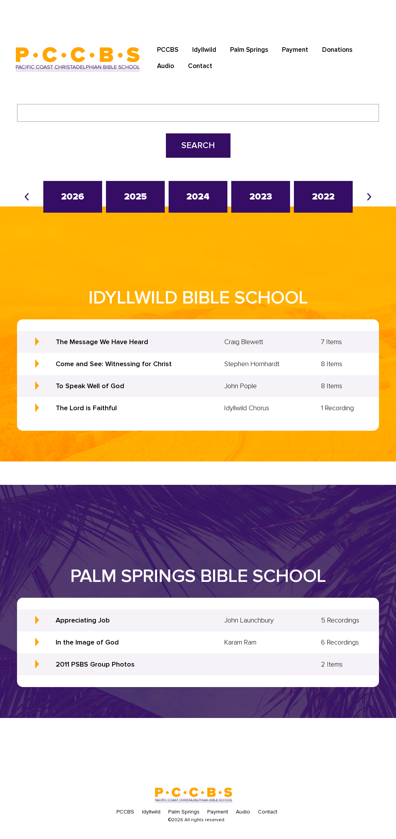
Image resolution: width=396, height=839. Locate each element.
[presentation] (27, 195)
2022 (323, 196)
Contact (200, 66)
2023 (260, 196)
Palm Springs (249, 50)
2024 (198, 196)
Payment (295, 50)
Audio (165, 66)
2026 (72, 196)
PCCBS (167, 50)
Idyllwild (204, 50)
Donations (337, 50)
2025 (135, 196)
